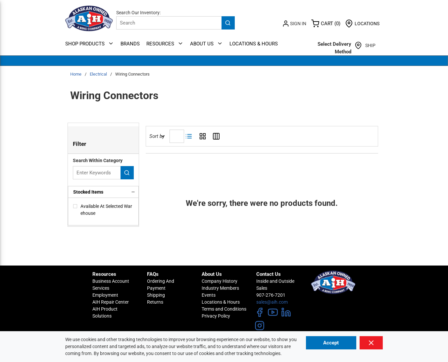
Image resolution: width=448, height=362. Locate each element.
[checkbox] (75, 206)
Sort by (157, 136)
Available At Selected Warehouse (106, 210)
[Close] (371, 342)
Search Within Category (98, 160)
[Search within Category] (127, 172)
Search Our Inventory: (138, 12)
